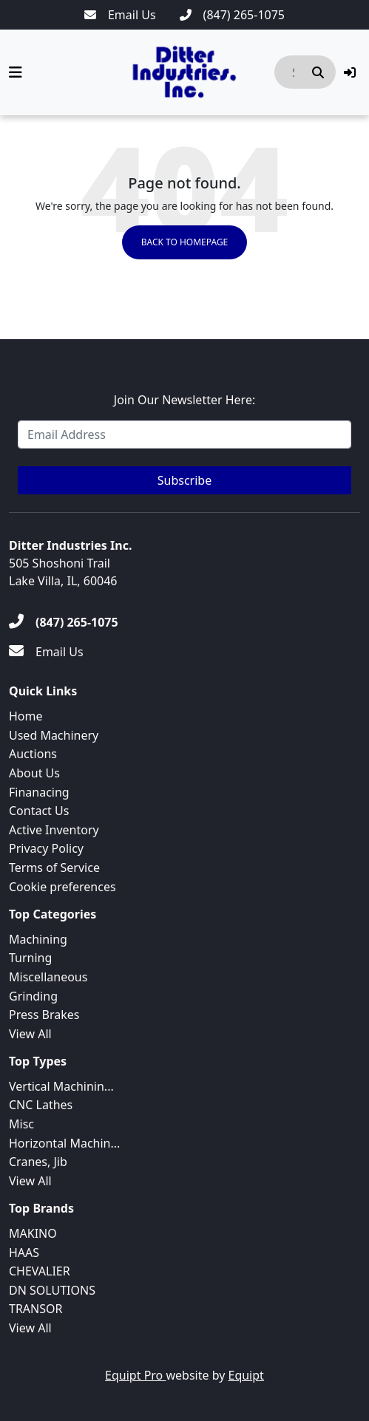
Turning (30, 958)
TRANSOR (35, 1309)
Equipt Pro (135, 1375)
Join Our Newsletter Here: (184, 400)
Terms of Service (54, 867)
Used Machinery (53, 735)
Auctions (33, 754)
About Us (34, 773)
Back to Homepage (184, 242)
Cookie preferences (62, 887)
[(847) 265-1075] (232, 15)
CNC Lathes (40, 1105)
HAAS (24, 1252)
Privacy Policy (46, 848)
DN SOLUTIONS (52, 1290)
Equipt (246, 1375)
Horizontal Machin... (64, 1143)
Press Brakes (44, 1014)
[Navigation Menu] (15, 72)
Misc (21, 1124)
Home (26, 716)
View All (30, 1034)
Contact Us (39, 810)
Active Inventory (54, 830)
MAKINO (33, 1233)
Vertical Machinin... (61, 1086)
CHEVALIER (39, 1271)
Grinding (33, 996)
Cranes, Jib (38, 1162)
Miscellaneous (48, 977)
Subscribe (184, 480)
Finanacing (39, 792)
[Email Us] (120, 15)
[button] (350, 72)
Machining (38, 939)
